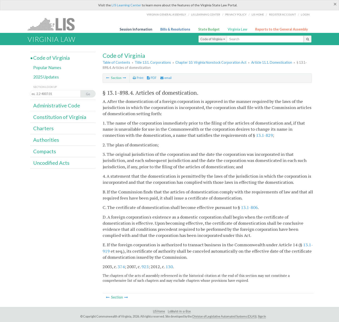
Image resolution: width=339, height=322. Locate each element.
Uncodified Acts (51, 163)
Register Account (282, 14)
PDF (152, 78)
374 (121, 266)
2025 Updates (46, 76)
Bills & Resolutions (175, 29)
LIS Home (159, 311)
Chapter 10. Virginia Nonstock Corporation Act (210, 62)
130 (169, 266)
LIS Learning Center (126, 5)
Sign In (262, 316)
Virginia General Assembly (166, 14)
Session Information (136, 29)
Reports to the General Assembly (281, 29)
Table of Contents (116, 62)
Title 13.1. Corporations (153, 62)
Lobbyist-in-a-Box (179, 311)
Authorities (46, 140)
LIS (54, 24)
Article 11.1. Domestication (271, 62)
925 (145, 266)
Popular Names (47, 67)
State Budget (209, 29)
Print (138, 78)
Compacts (44, 151)
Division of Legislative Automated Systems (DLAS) (224, 316)
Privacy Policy (236, 14)
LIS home (258, 14)
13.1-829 (264, 135)
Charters (43, 128)
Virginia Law (237, 29)
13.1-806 (249, 207)
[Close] (335, 4)
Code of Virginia (212, 39)
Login (305, 14)
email (166, 78)
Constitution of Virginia (59, 117)
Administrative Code (56, 105)
